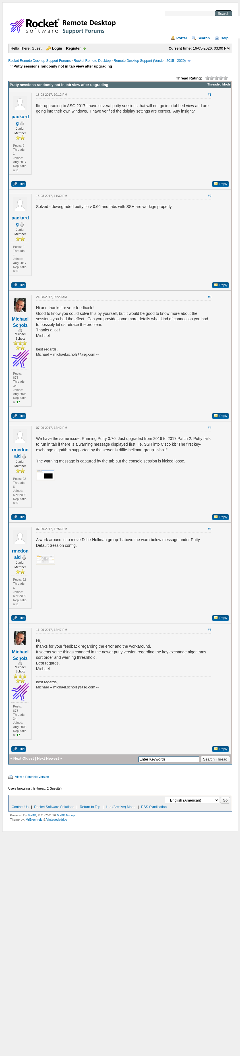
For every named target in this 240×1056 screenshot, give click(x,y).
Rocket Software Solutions (54, 807)
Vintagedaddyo (56, 819)
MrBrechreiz (34, 819)
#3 (209, 297)
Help (224, 38)
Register (73, 48)
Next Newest (48, 758)
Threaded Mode (218, 84)
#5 (209, 529)
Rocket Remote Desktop (92, 61)
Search (203, 38)
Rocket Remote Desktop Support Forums (39, 61)
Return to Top (90, 807)
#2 (209, 195)
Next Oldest (23, 758)
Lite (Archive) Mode (120, 807)
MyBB (32, 815)
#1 (209, 94)
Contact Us (20, 807)
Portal (181, 38)
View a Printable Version (32, 776)
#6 (209, 629)
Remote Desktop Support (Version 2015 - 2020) (150, 61)
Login (57, 48)
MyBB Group (66, 815)
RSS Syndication (154, 807)
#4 (209, 427)
